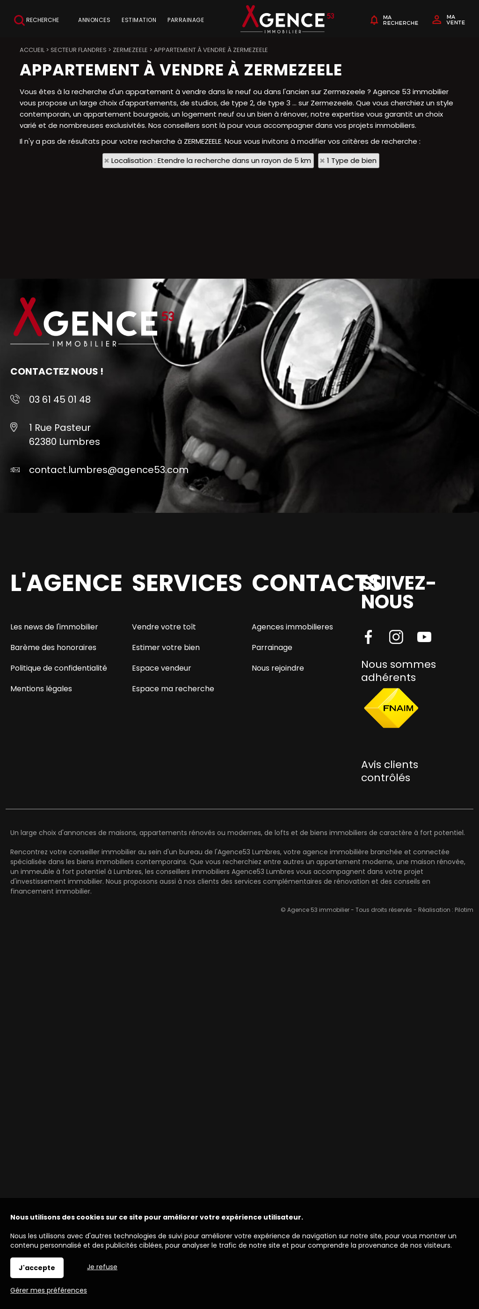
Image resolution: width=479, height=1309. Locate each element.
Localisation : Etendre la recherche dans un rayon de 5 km (211, 160)
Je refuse (102, 1267)
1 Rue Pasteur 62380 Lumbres (64, 434)
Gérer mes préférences (48, 1290)
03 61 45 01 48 (60, 399)
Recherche (36, 20)
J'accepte (37, 1267)
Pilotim (464, 910)
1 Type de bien (352, 160)
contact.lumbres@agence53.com (109, 469)
